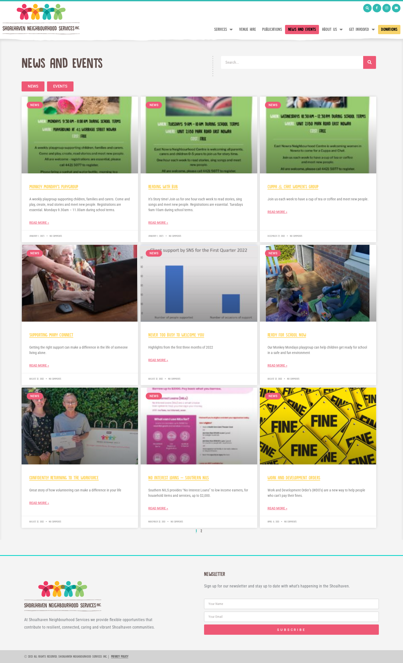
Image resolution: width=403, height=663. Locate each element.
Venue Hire (247, 29)
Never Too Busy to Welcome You (176, 335)
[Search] (369, 62)
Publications (272, 29)
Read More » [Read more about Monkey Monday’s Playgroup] (39, 223)
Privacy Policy (119, 657)
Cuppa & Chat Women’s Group (293, 187)
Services (223, 29)
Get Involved (362, 29)
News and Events (302, 29)
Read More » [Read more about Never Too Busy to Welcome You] (158, 360)
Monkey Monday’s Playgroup (53, 187)
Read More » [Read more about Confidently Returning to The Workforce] (39, 503)
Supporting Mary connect (51, 335)
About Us (332, 29)
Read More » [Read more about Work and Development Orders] (277, 508)
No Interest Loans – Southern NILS (178, 478)
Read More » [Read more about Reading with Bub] (158, 223)
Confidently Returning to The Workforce (64, 478)
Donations (389, 29)
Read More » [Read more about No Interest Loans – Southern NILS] (158, 508)
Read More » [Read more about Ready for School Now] (277, 365)
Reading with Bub (163, 187)
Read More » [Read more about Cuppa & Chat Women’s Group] (277, 212)
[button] (367, 8)
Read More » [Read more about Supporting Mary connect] (39, 365)
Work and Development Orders (294, 478)
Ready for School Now (287, 335)
